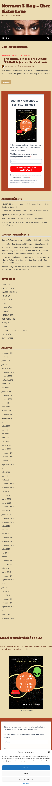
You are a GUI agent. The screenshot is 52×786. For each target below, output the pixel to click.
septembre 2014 (7, 580)
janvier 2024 (6, 391)
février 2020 (6, 499)
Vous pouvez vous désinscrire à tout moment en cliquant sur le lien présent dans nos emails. (23, 181)
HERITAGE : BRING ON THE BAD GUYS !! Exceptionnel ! (23, 218)
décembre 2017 (7, 537)
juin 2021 (4, 476)
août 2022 (5, 422)
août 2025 (5, 357)
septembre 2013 (7, 606)
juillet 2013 (5, 614)
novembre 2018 (7, 522)
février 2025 (6, 368)
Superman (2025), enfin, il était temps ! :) (17, 214)
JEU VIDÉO (5, 311)
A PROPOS (5, 284)
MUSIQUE (5, 323)
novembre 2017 (7, 541)
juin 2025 (4, 364)
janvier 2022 (6, 449)
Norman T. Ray (12, 66)
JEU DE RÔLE (15, 56)
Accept (26, 768)
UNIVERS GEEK (7, 338)
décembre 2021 (7, 453)
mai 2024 (5, 387)
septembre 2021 (7, 464)
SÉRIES (4, 326)
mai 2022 (5, 433)
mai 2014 (5, 591)
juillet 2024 (5, 384)
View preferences (26, 779)
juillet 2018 (5, 526)
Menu (6, 38)
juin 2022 (4, 430)
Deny (26, 773)
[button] (49, 752)
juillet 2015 (5, 568)
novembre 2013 (7, 603)
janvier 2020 (6, 503)
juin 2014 (4, 587)
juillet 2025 (5, 360)
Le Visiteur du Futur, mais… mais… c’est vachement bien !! (24, 211)
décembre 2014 (7, 576)
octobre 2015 (6, 564)
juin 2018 (4, 530)
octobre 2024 (6, 376)
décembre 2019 (7, 507)
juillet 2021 (5, 472)
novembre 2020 (7, 487)
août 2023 (5, 403)
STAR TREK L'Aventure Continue (13, 330)
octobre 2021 (6, 460)
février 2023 (6, 410)
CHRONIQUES (5, 56)
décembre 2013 (7, 599)
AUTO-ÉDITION (7, 288)
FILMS (3, 303)
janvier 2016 (6, 556)
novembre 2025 (7, 353)
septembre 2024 (7, 380)
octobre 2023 (6, 399)
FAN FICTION (6, 299)
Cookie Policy (26, 783)
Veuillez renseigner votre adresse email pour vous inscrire (23, 155)
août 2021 (5, 468)
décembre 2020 (7, 483)
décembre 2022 (7, 414)
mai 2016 (5, 553)
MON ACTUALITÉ (8, 319)
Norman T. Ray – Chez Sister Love (25, 8)
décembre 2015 (7, 560)
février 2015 (6, 572)
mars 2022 (5, 441)
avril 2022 (5, 437)
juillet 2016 (5, 549)
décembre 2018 (7, 518)
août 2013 (5, 610)
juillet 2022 (5, 426)
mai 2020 (5, 491)
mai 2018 (5, 533)
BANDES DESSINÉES (9, 292)
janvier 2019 (6, 514)
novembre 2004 (7, 618)
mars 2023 (5, 407)
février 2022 (6, 445)
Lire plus (7, 82)
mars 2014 (5, 595)
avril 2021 (5, 480)
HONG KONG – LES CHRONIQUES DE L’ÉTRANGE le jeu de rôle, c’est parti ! (24, 60)
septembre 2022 (7, 418)
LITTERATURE (25, 56)
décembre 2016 (7, 545)
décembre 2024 (7, 372)
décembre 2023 (7, 395)
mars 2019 (5, 510)
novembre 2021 (7, 457)
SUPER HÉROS (7, 334)
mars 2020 (5, 495)
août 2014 (5, 583)
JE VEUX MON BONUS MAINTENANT (26, 169)
